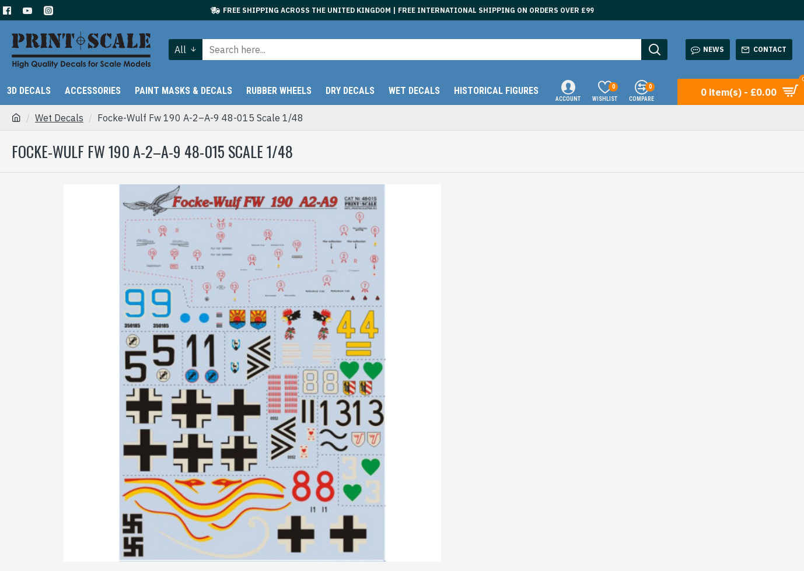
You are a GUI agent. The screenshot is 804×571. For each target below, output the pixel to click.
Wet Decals (59, 118)
